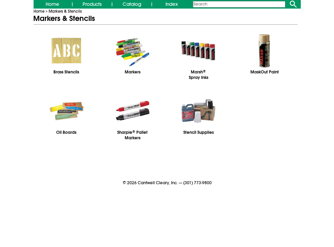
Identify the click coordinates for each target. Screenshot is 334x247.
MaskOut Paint (264, 72)
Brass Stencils (66, 72)
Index (171, 4)
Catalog (132, 4)
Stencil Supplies (198, 132)
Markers (132, 72)
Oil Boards (66, 132)
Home (52, 4)
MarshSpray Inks (198, 74)
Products (92, 4)
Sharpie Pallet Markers (132, 135)
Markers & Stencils (65, 11)
